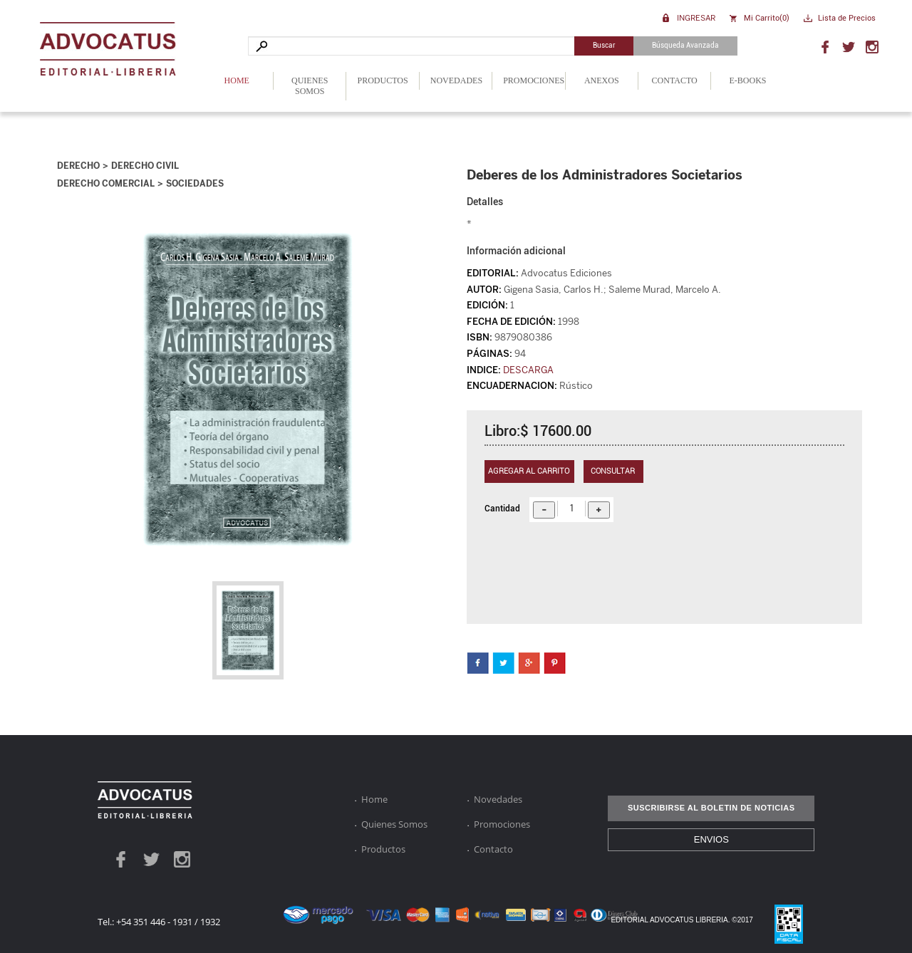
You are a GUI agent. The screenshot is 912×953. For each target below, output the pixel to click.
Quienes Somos (309, 85)
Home (236, 80)
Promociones (533, 80)
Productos (383, 80)
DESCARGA (528, 370)
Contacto (675, 80)
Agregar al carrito (528, 471)
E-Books (748, 80)
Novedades (456, 80)
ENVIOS (711, 839)
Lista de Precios (847, 18)
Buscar (604, 45)
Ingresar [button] (696, 17)
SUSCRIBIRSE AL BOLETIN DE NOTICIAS (711, 807)
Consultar (613, 471)
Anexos (601, 80)
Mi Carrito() (766, 18)
